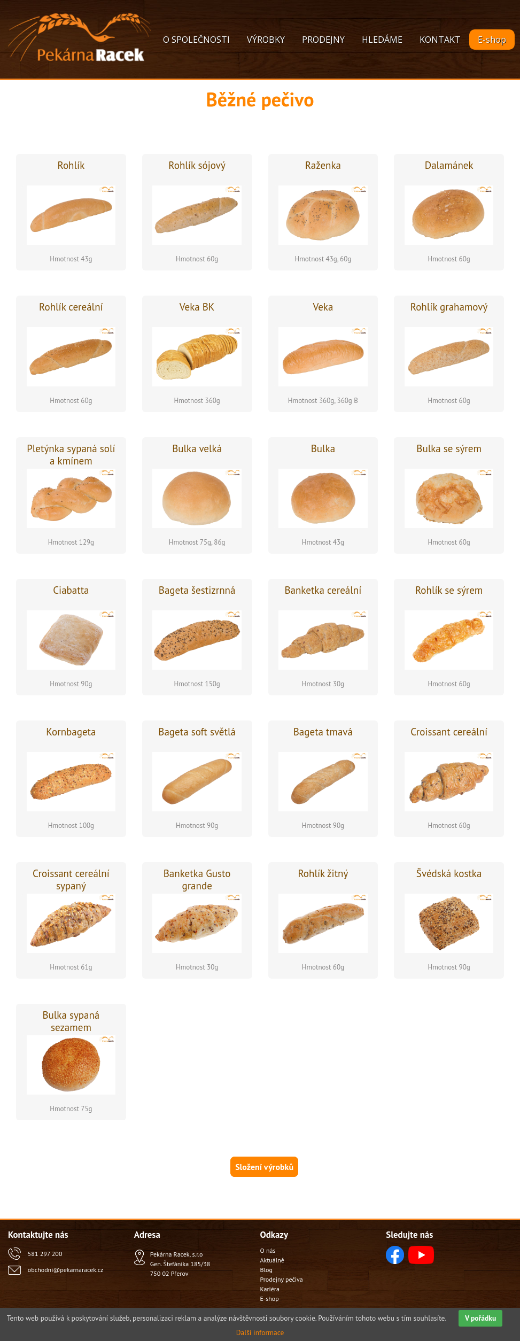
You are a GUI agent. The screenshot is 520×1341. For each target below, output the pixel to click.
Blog (266, 1270)
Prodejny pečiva (281, 1279)
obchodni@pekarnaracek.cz (65, 1270)
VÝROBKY (266, 39)
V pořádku (480, 1318)
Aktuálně (272, 1260)
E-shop (492, 39)
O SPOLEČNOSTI (196, 39)
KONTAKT (440, 39)
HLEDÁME (382, 39)
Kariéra (270, 1289)
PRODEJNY (323, 39)
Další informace (260, 1332)
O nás (268, 1250)
